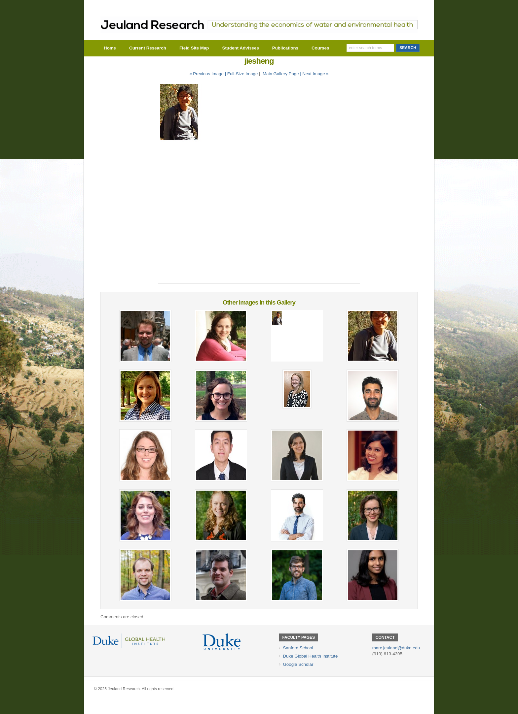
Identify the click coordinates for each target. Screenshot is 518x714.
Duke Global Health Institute (310, 656)
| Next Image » (314, 73)
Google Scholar (298, 664)
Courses (320, 48)
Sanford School (298, 647)
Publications (285, 48)
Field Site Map (194, 48)
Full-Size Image (242, 73)
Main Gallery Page (281, 73)
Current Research (147, 48)
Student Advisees (240, 48)
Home (110, 48)
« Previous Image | (208, 73)
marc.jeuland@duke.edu (396, 647)
